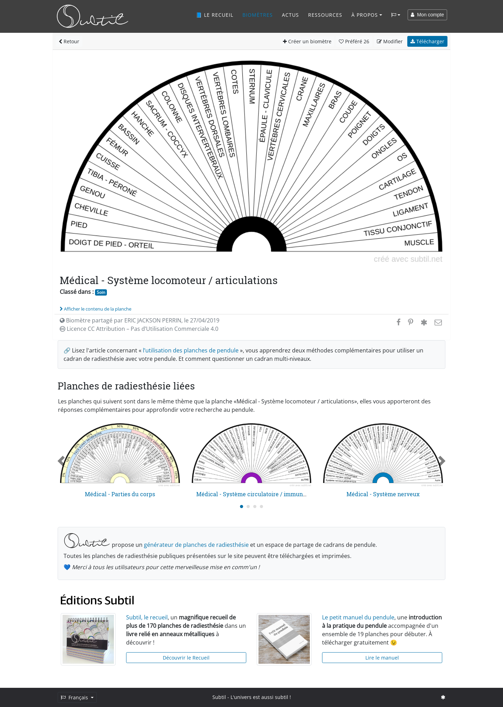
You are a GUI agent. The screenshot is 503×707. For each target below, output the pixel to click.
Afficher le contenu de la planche (95, 309)
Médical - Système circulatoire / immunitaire (256, 494)
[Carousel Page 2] (248, 506)
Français (75, 697)
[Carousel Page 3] (254, 506)
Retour (69, 41)
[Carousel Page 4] (261, 506)
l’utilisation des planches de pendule (191, 350)
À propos (364, 15)
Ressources (325, 15)
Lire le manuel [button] (382, 657)
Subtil (219, 697)
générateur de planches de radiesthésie (196, 545)
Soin (101, 292)
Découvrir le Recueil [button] (186, 657)
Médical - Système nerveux (383, 494)
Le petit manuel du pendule (358, 617)
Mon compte (427, 14)
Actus (290, 15)
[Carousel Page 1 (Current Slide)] (241, 506)
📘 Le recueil (214, 15)
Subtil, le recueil (147, 617)
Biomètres (257, 15)
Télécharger (427, 41)
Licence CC (139, 329)
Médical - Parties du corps (120, 494)
